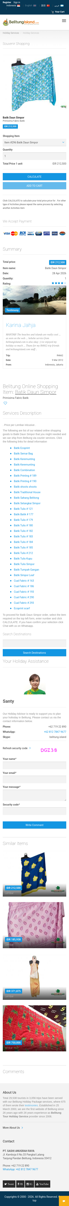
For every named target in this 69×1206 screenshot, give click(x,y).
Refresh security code (15, 748)
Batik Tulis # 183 (23, 536)
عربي (58, 5)
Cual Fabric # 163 (24, 580)
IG (30, 1184)
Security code (11, 804)
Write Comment (34, 825)
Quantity (8, 149)
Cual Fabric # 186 (24, 586)
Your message (11, 786)
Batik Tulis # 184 (23, 542)
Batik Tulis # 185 (23, 547)
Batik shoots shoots (25, 486)
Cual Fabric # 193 (24, 591)
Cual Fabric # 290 (24, 597)
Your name (9, 758)
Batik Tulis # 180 (23, 525)
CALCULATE (35, 176)
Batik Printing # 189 (25, 475)
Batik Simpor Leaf (24, 575)
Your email (9, 772)
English (30, 5)
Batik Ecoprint (22, 448)
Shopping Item (11, 136)
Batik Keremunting (24, 459)
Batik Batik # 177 (23, 514)
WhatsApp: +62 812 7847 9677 (20, 1169)
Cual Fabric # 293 (24, 602)
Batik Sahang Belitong (26, 497)
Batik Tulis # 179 (23, 519)
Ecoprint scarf (22, 608)
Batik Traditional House (27, 492)
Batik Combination (24, 470)
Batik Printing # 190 (25, 481)
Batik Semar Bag (23, 453)
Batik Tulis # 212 (23, 553)
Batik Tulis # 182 (23, 530)
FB (21, 1184)
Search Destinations (34, 652)
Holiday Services (11, 33)
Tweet (10, 1184)
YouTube (43, 1184)
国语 (45, 5)
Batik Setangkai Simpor (27, 503)
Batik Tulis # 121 (23, 508)
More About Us (11, 1127)
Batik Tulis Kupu (23, 558)
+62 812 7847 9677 (55, 731)
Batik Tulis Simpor (24, 564)
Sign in (16, 2)
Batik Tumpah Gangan (26, 569)
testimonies (31, 1105)
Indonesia (13, 5)
